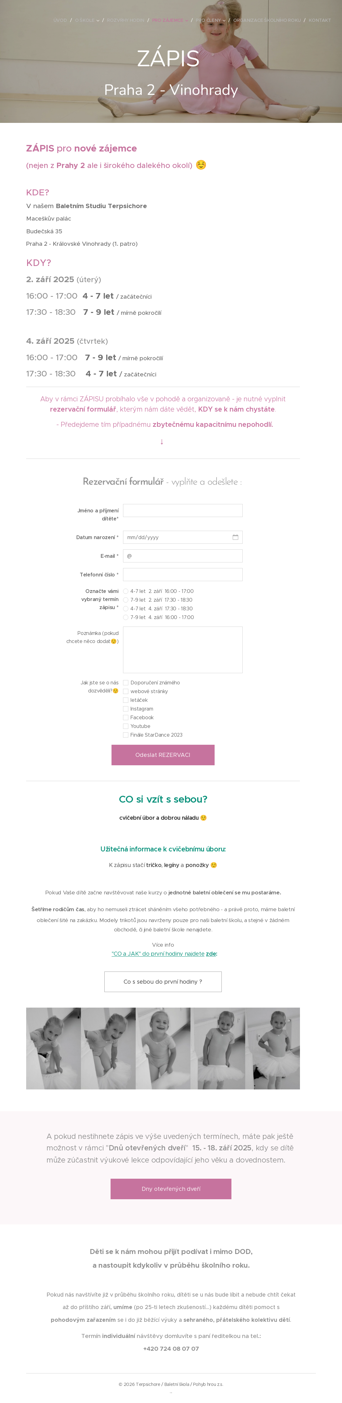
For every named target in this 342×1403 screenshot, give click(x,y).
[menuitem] (63, 20)
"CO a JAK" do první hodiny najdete (158, 953)
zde (211, 953)
